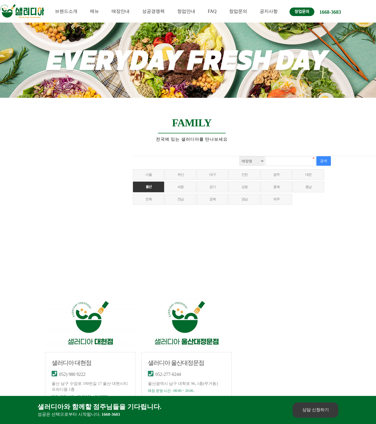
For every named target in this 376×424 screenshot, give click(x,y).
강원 (246, 187)
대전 (310, 175)
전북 (149, 199)
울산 (149, 187)
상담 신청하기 (315, 409)
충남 (310, 187)
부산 (181, 175)
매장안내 (121, 11)
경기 (213, 187)
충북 (278, 187)
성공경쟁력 (153, 11)
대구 (213, 175)
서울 (149, 175)
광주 (278, 175)
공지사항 (269, 11)
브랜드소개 (66, 11)
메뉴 (94, 11)
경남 (246, 199)
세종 (181, 187)
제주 (278, 199)
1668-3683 (330, 12)
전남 (181, 199)
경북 (213, 199)
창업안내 (186, 11)
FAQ (212, 11)
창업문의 (238, 11)
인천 (246, 175)
